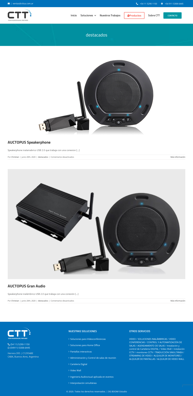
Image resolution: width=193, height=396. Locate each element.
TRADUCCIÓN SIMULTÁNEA (169, 352)
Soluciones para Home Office (85, 345)
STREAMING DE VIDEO (140, 355)
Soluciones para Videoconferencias (88, 338)
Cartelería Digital (78, 364)
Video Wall (75, 370)
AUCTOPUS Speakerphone (29, 142)
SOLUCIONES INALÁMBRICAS (152, 338)
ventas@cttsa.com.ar (23, 3)
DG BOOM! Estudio (117, 391)
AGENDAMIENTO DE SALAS (151, 345)
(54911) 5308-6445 (20, 347)
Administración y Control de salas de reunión (93, 357)
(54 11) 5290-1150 (20, 344)
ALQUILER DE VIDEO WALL (170, 358)
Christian (15, 157)
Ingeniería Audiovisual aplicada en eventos (92, 376)
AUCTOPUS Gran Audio (26, 286)
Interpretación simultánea (83, 382)
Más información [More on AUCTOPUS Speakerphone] (178, 157)
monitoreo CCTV (144, 352)
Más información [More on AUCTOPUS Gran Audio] (178, 300)
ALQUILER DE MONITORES (167, 355)
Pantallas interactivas (81, 351)
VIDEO (132, 338)
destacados (43, 157)
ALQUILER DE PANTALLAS (142, 358)
